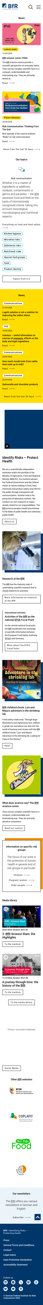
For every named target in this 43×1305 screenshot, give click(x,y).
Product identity (12, 269)
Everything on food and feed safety (21, 226)
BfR (4, 58)
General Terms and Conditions (18, 1245)
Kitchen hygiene (12, 233)
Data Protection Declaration (17, 1259)
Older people (21, 885)
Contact (7, 1250)
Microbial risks (12, 239)
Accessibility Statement (15, 1264)
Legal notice (9, 1254)
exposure (18, 338)
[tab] (21, 172)
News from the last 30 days (21, 149)
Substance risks (12, 245)
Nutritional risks (12, 251)
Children (21, 875)
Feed (6, 263)
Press (6, 1240)
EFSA (18, 619)
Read (8, 83)
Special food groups (14, 257)
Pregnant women (21, 880)
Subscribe (21, 1217)
